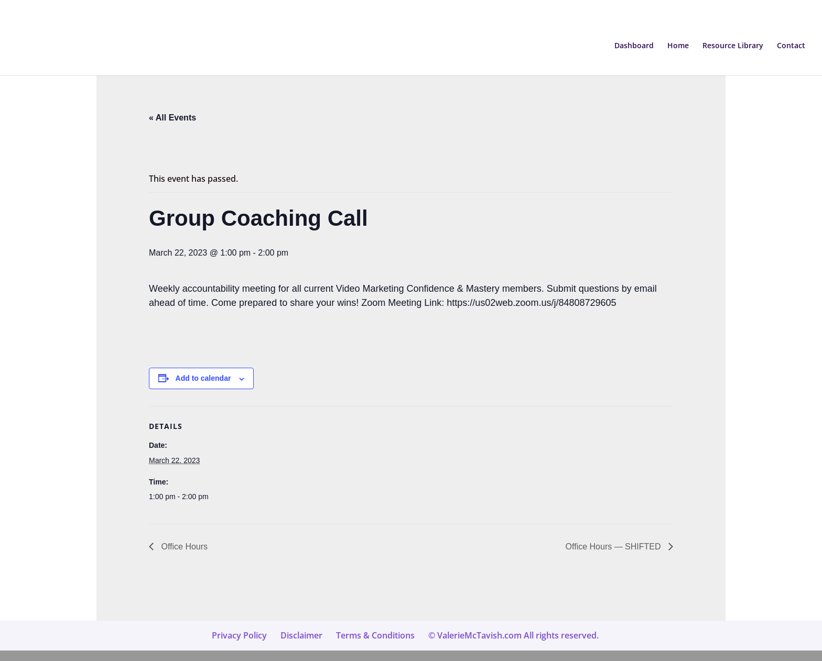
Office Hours (183, 546)
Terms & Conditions (375, 635)
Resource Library (732, 46)
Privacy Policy (239, 635)
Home (678, 46)
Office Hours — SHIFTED (614, 546)
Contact (791, 46)
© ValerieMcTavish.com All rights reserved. (513, 635)
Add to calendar (203, 378)
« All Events (172, 117)
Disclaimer (301, 635)
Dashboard (634, 46)
